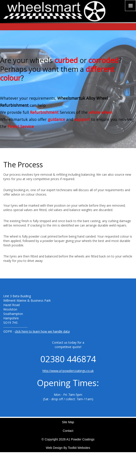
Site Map (68, 422)
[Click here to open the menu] (130, 5)
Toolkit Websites (79, 448)
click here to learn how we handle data (42, 331)
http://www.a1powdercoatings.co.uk (68, 371)
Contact (68, 430)
